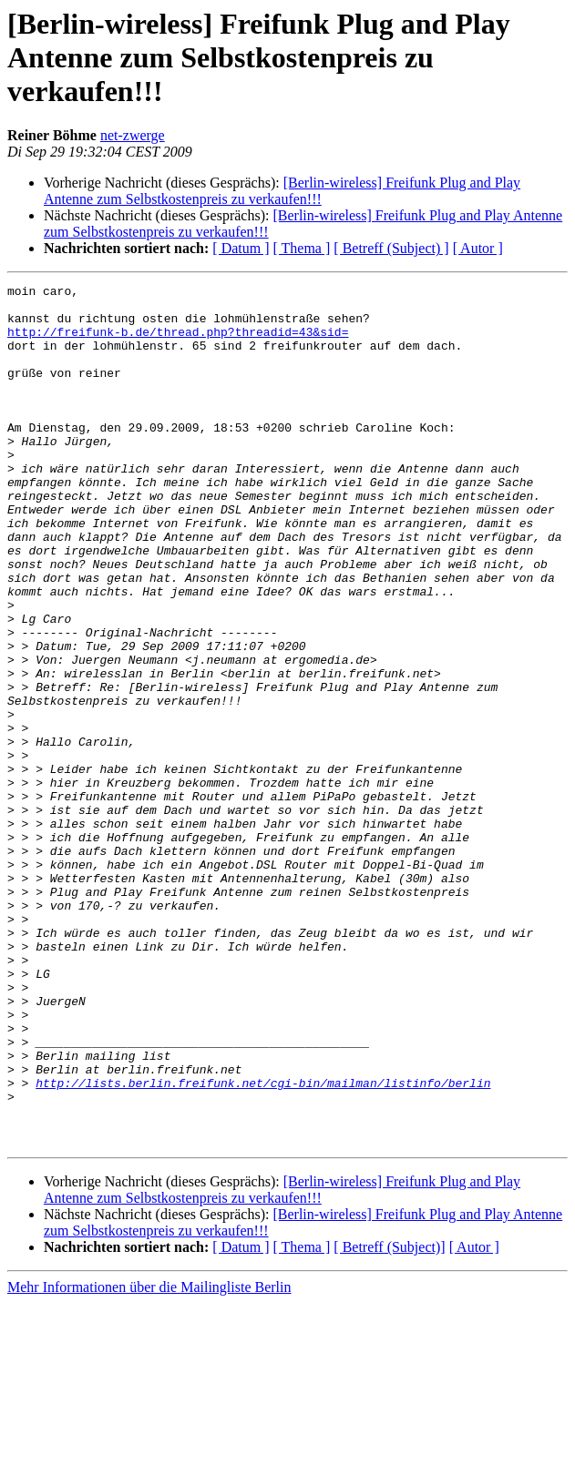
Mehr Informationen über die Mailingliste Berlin (149, 1459)
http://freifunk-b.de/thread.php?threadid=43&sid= (177, 342)
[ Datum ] (240, 248)
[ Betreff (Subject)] (389, 1419)
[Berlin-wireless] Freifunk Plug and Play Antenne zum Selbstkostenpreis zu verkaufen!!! (282, 191)
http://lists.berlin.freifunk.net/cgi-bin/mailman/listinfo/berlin (263, 1244)
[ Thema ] (302, 248)
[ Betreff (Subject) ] (391, 248)
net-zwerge (132, 135)
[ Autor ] (478, 248)
